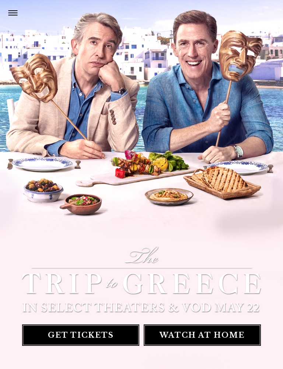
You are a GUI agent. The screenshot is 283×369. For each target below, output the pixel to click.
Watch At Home (201, 335)
